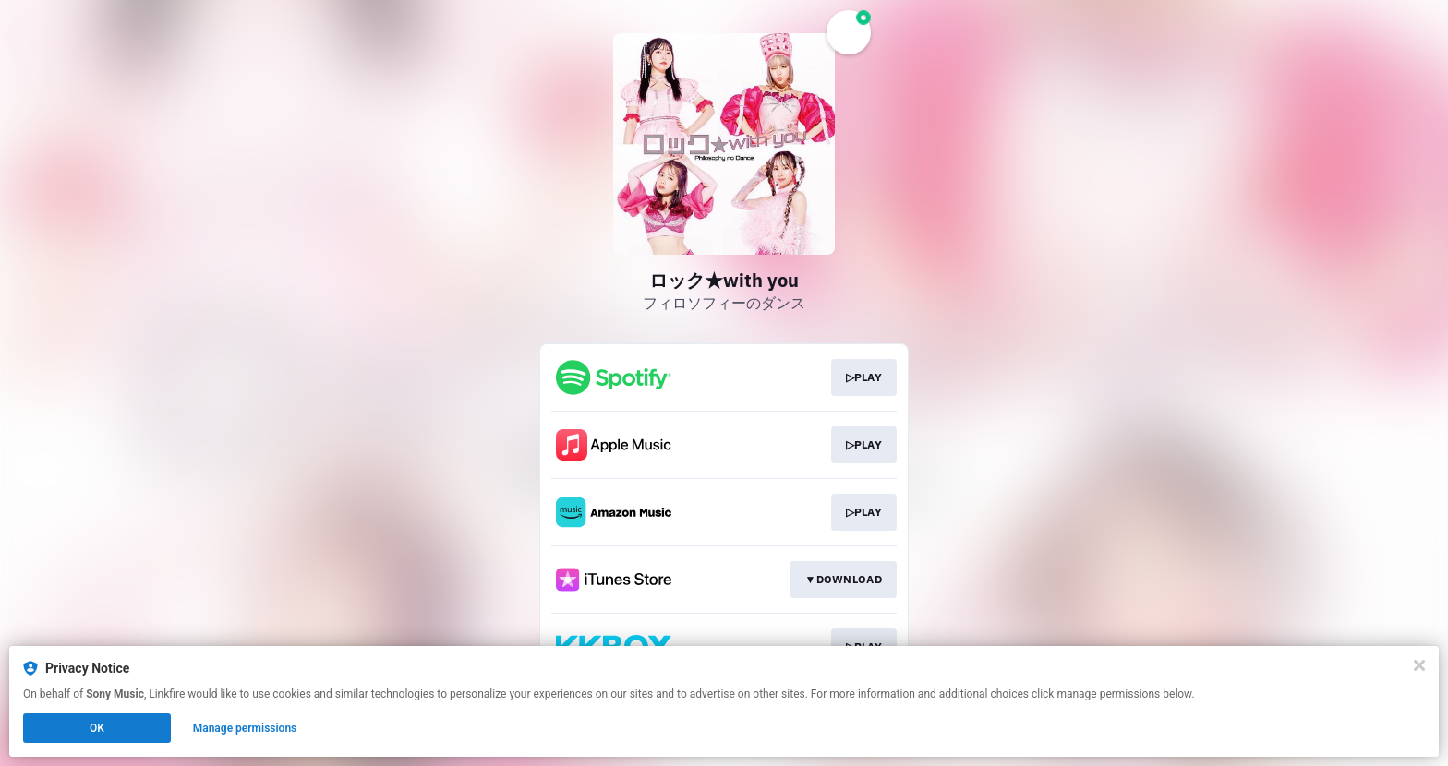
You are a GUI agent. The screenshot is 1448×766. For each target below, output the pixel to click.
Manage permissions (245, 728)
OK (97, 728)
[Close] (1419, 665)
